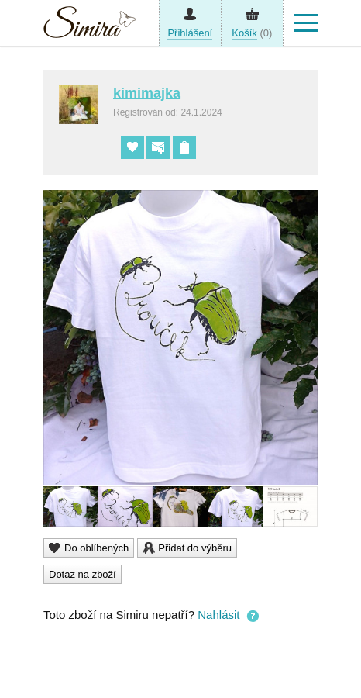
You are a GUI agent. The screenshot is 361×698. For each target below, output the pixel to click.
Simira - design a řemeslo (89, 26)
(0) (252, 33)
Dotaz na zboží (82, 574)
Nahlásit (218, 614)
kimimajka (146, 93)
